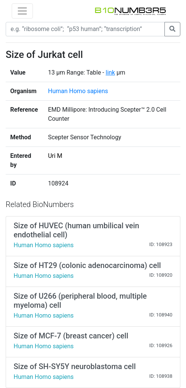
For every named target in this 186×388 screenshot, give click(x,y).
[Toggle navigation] (22, 11)
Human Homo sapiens (78, 91)
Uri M (55, 155)
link (110, 72)
